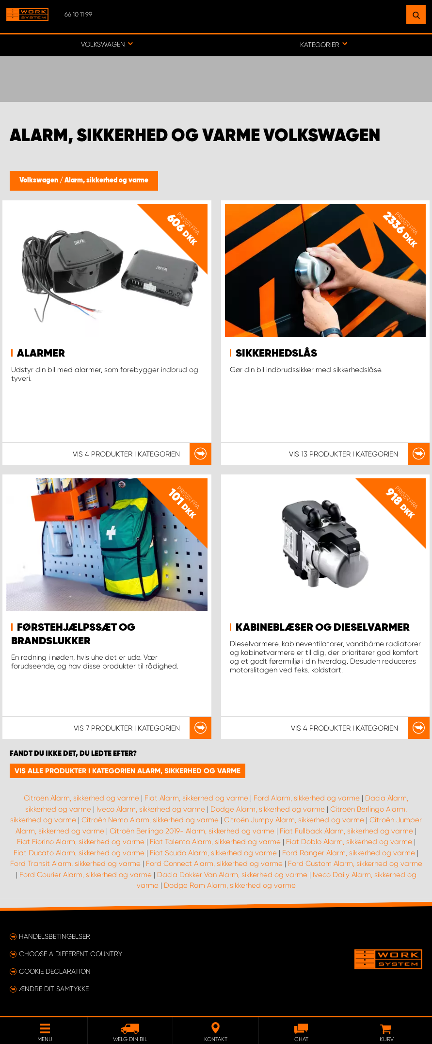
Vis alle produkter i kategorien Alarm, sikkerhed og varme (127, 771)
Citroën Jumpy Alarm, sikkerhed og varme (294, 820)
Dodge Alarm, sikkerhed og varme (267, 809)
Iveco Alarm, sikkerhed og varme (150, 809)
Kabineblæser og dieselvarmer (323, 627)
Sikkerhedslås (276, 353)
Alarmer (41, 353)
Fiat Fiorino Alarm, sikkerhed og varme (80, 841)
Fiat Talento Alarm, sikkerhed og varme (215, 841)
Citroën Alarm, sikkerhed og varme (81, 798)
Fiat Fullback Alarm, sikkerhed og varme (346, 831)
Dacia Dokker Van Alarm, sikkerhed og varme (232, 874)
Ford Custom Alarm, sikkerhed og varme (355, 863)
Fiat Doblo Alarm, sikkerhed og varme (349, 841)
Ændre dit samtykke (54, 989)
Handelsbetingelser (54, 936)
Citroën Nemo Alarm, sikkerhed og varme (150, 820)
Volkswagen (39, 180)
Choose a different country (70, 954)
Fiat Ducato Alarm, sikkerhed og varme (79, 852)
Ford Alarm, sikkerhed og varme (307, 798)
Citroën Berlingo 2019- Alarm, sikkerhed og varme (192, 831)
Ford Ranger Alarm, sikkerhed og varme (348, 852)
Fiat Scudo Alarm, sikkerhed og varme (213, 852)
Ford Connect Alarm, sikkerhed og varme (214, 863)
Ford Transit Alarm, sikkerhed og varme (75, 863)
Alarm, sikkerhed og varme (106, 180)
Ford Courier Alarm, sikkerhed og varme (85, 874)
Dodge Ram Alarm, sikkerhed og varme (230, 885)
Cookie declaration (55, 971)
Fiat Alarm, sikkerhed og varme (196, 798)
